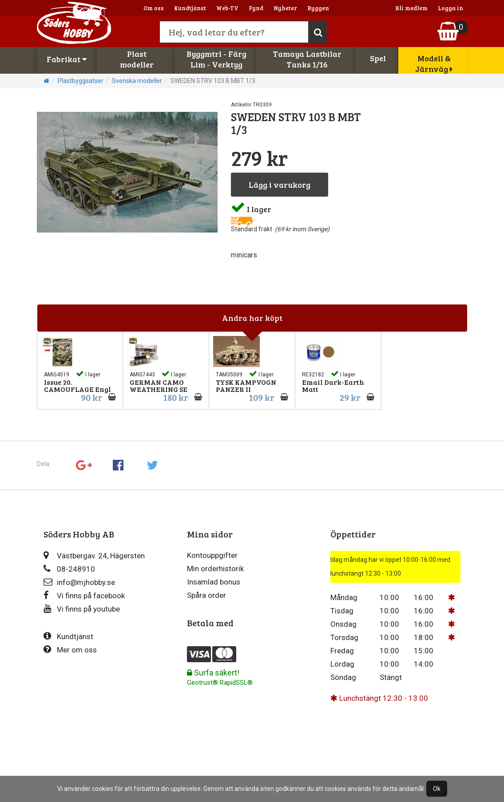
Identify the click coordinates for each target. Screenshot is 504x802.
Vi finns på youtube (82, 608)
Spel (378, 58)
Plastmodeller (137, 59)
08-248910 (69, 568)
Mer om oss (70, 649)
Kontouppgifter (212, 555)
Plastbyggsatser (80, 80)
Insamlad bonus (213, 581)
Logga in (450, 8)
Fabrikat (67, 59)
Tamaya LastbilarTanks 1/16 (307, 59)
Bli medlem (411, 8)
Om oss (153, 8)
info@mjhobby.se (79, 582)
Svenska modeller (137, 80)
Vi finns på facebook (84, 595)
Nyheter (285, 8)
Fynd (256, 8)
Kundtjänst (190, 8)
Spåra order (206, 595)
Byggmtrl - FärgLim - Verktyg (216, 59)
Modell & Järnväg (433, 63)
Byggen (318, 8)
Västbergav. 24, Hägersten (94, 555)
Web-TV (227, 8)
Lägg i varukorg (279, 184)
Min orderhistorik (215, 568)
